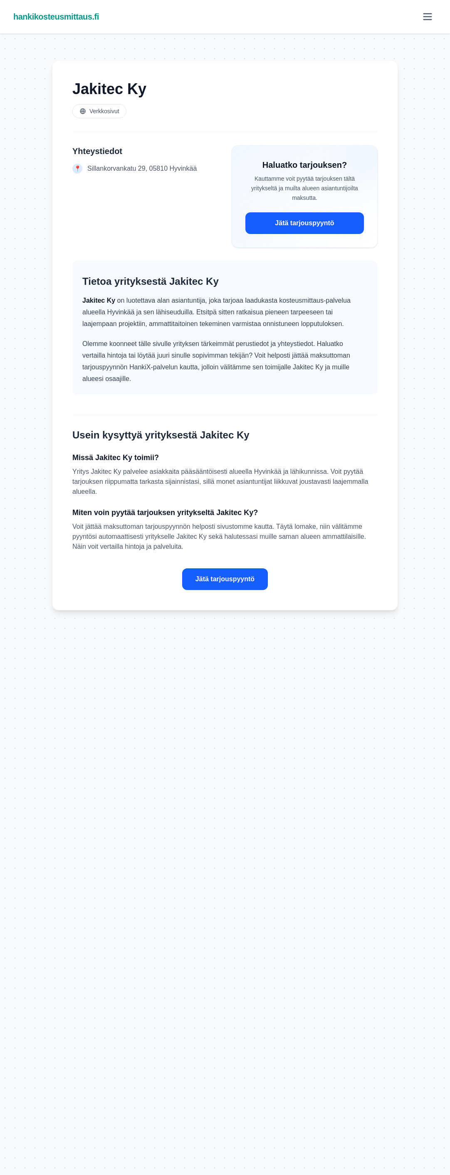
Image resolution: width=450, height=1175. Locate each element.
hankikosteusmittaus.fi (56, 16)
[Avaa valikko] (427, 16)
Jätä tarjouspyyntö (304, 223)
